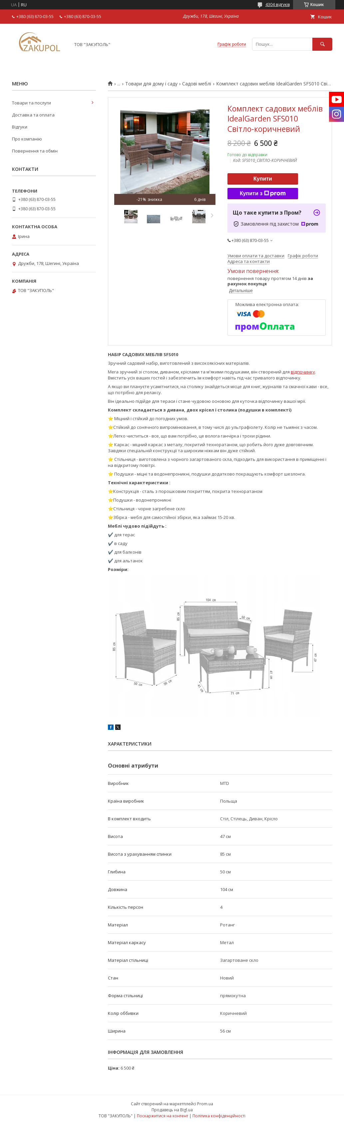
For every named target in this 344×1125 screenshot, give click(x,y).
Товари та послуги (31, 103)
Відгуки (19, 127)
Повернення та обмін (35, 151)
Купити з (263, 194)
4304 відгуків (277, 4)
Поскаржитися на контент (162, 1116)
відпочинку (303, 372)
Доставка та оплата (33, 115)
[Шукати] (322, 44)
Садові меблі (196, 83)
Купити (262, 179)
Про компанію (27, 139)
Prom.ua (205, 1104)
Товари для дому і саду (151, 83)
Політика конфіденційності (218, 1116)
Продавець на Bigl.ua (172, 1110)
